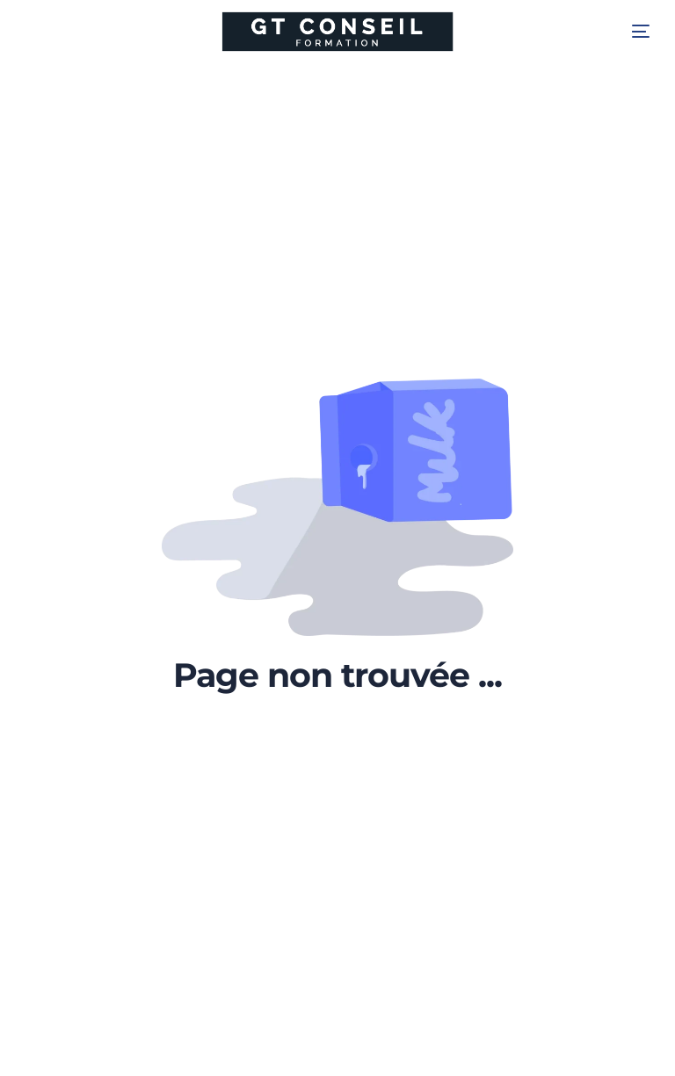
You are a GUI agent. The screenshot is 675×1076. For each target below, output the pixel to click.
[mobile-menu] (628, 32)
